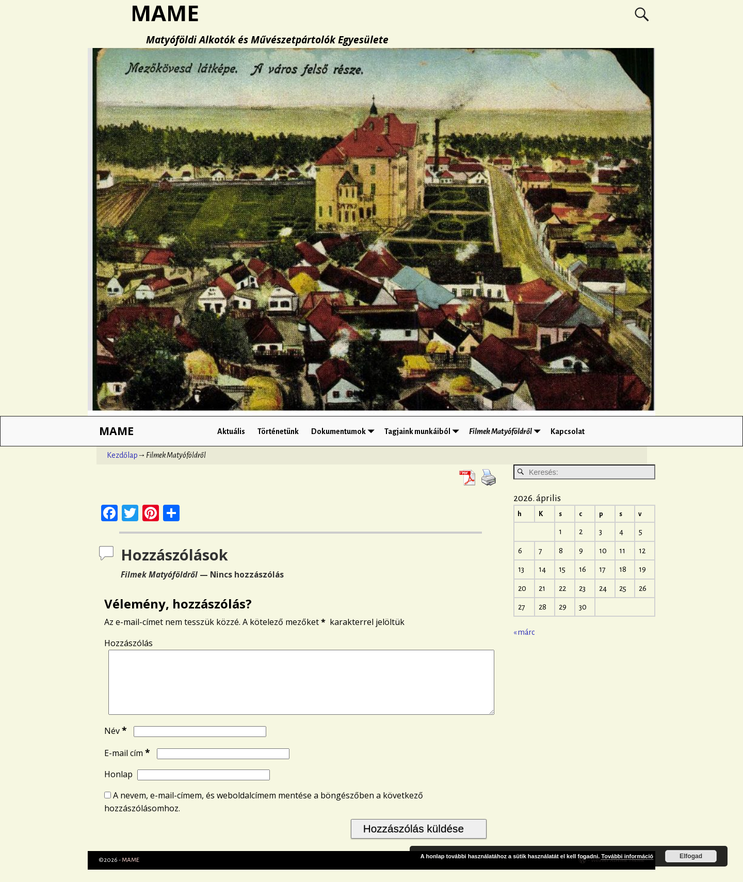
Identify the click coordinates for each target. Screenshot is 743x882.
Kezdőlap (122, 455)
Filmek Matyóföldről (506, 431)
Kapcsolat (568, 431)
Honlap (118, 786)
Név (116, 743)
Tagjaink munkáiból (423, 431)
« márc (524, 632)
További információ (627, 856)
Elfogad (691, 856)
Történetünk (278, 431)
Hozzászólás (128, 643)
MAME (116, 430)
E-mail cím (128, 765)
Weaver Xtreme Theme (617, 872)
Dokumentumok (344, 431)
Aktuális (231, 431)
